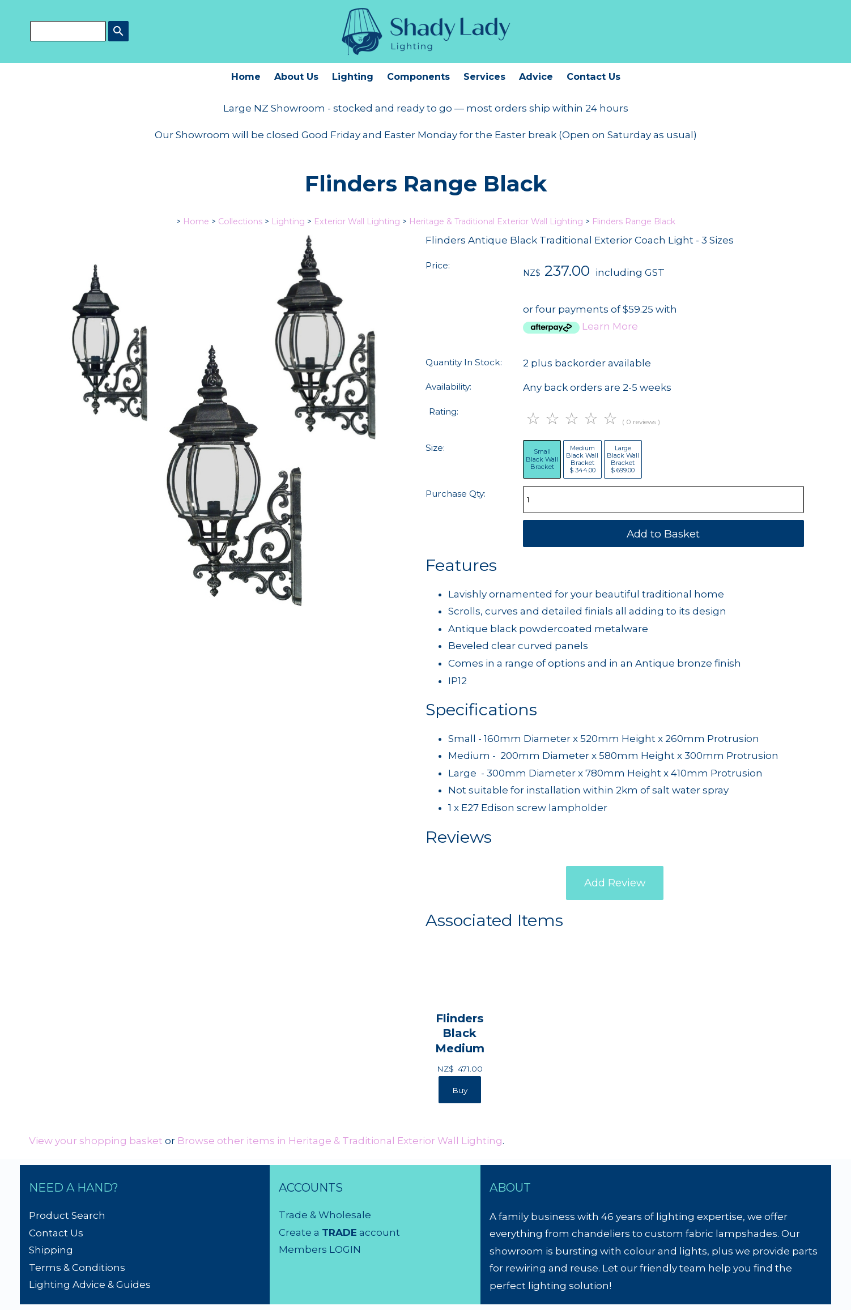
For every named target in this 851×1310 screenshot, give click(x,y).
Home (246, 76)
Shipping (51, 1250)
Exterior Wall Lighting (357, 221)
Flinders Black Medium (459, 1033)
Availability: (448, 386)
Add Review (614, 882)
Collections (240, 221)
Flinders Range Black (633, 221)
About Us (296, 76)
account (378, 1232)
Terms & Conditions (77, 1267)
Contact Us (593, 76)
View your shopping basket (96, 1140)
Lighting (352, 76)
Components (418, 76)
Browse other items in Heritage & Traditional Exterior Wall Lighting (340, 1140)
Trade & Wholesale (325, 1215)
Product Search (67, 1215)
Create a (300, 1232)
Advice (536, 76)
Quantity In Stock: (463, 362)
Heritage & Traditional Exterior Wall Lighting (496, 221)
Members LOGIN (320, 1249)
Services (484, 76)
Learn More (610, 326)
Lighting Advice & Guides (90, 1284)
